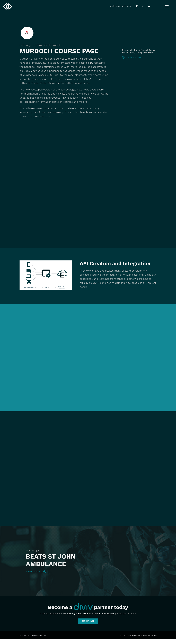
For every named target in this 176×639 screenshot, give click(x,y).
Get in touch (88, 621)
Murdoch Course (133, 57)
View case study (36, 571)
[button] (167, 6)
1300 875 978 (123, 6)
